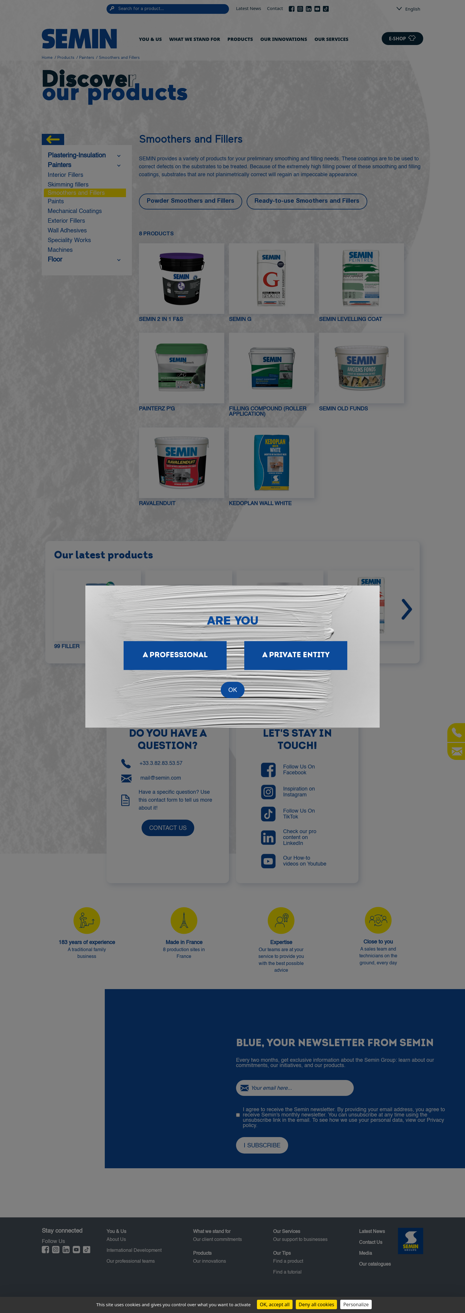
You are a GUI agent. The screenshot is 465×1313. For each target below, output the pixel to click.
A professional (175, 655)
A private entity (296, 655)
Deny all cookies (316, 1304)
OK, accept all (275, 1304)
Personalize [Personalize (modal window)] (355, 1304)
